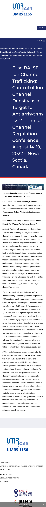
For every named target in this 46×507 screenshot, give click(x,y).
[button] (39, 40)
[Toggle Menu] (43, 36)
